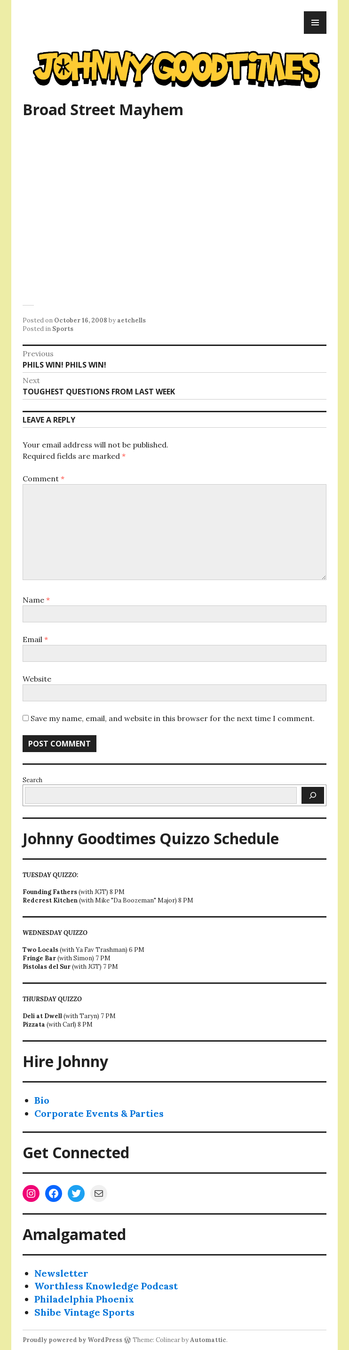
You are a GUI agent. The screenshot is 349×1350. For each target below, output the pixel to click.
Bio (41, 1100)
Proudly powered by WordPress (72, 1340)
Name (36, 599)
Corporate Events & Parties (99, 1113)
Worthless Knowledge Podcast (106, 1286)
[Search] (312, 795)
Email (35, 639)
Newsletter (61, 1273)
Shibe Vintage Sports (84, 1312)
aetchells (131, 320)
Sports (62, 329)
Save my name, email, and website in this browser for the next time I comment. (173, 718)
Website (37, 678)
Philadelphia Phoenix (84, 1299)
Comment (43, 478)
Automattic (208, 1340)
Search (32, 780)
